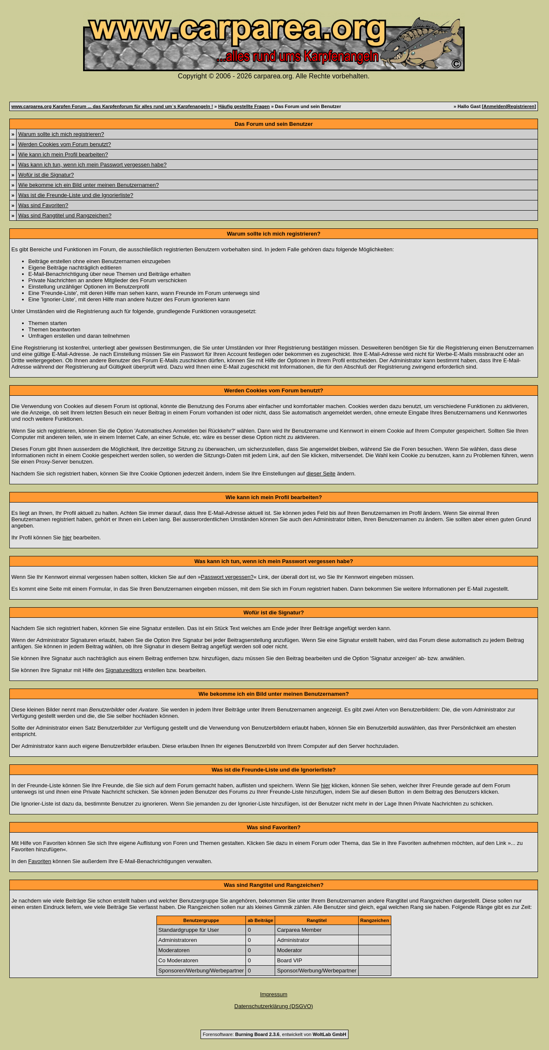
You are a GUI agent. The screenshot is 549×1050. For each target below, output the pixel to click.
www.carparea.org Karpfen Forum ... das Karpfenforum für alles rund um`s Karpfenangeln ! (112, 106)
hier (67, 537)
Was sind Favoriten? (43, 205)
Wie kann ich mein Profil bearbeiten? (63, 154)
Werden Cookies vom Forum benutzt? (64, 144)
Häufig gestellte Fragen (244, 106)
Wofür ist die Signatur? (46, 175)
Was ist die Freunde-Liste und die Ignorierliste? (75, 195)
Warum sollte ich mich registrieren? (61, 134)
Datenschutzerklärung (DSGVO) (273, 1006)
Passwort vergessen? (227, 577)
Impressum (273, 994)
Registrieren (521, 106)
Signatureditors (124, 670)
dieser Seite (321, 473)
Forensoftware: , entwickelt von (274, 1034)
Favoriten (39, 861)
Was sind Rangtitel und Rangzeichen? (64, 215)
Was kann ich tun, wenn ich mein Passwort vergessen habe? (92, 164)
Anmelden (494, 106)
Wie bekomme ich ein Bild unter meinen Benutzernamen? (88, 185)
